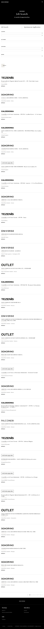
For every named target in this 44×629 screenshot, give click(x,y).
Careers (25, 610)
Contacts (3, 619)
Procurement (26, 612)
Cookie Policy (10, 626)
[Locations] (22, 33)
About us (3, 610)
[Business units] (22, 48)
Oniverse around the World (7, 612)
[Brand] (22, 56)
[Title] (22, 41)
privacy (4, 626)
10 (40, 595)
